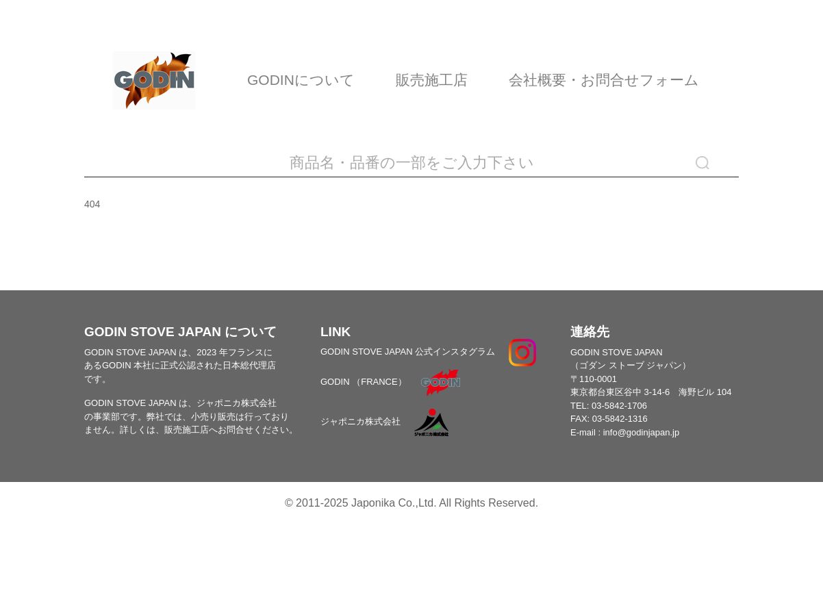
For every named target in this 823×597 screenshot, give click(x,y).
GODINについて (301, 80)
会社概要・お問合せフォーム (604, 80)
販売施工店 (432, 80)
